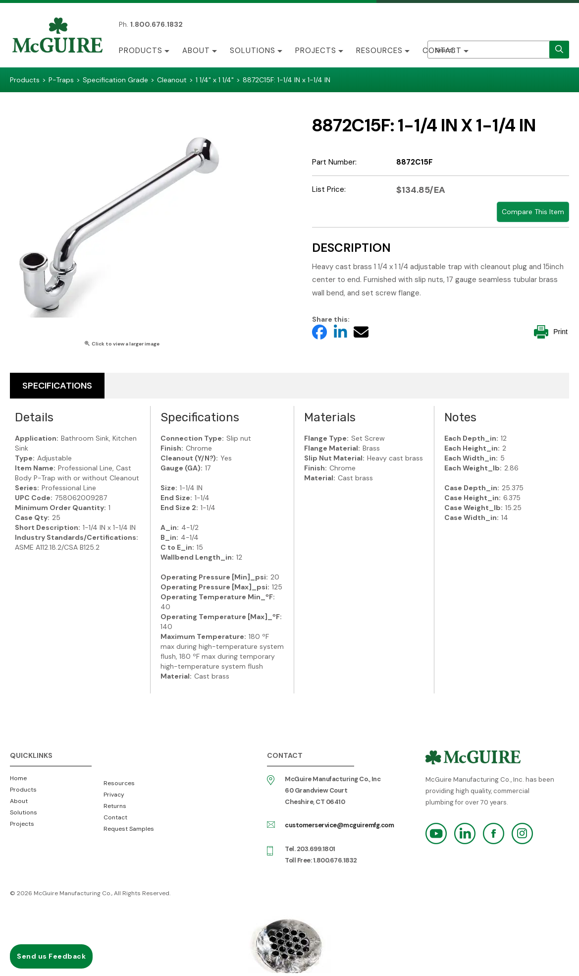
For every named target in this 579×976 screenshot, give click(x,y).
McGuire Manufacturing (57, 36)
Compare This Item (533, 211)
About (196, 51)
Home (18, 778)
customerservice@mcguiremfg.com (339, 825)
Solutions (252, 51)
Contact (442, 51)
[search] (559, 49)
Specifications (57, 386)
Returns (115, 806)
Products (140, 51)
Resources (379, 51)
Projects (315, 51)
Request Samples (129, 829)
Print (551, 332)
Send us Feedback (51, 956)
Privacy (114, 795)
